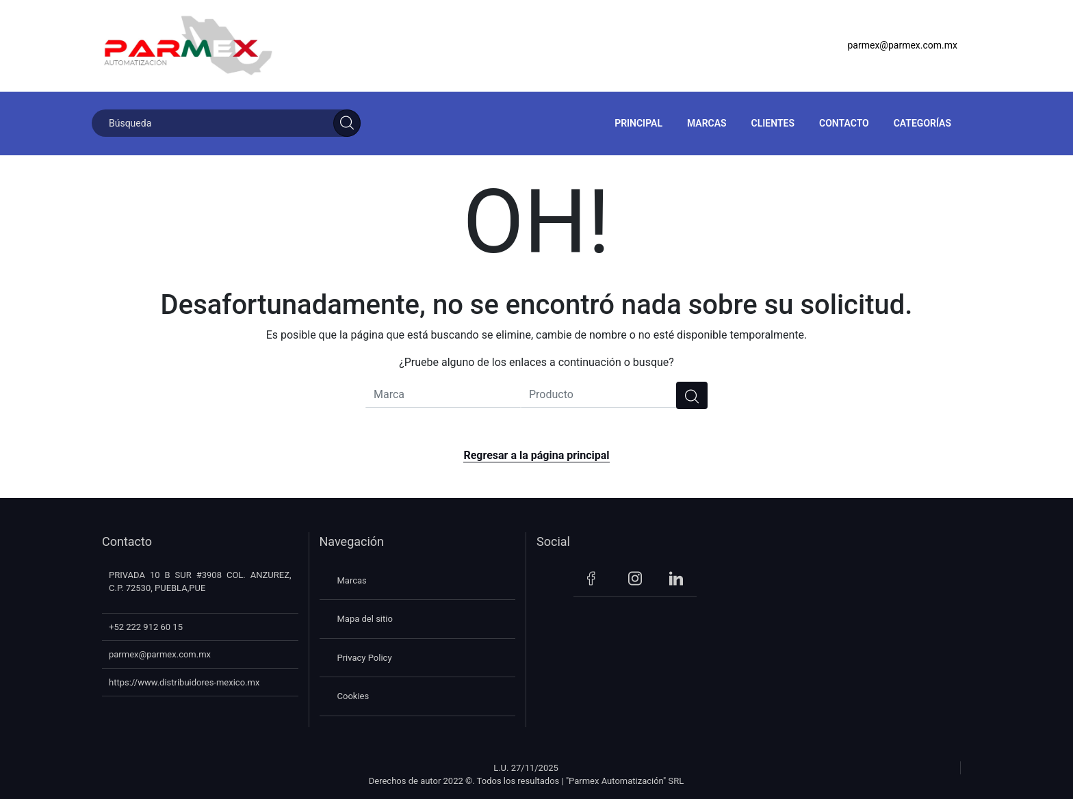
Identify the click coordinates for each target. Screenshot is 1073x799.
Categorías (922, 123)
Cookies (353, 696)
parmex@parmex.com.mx (902, 45)
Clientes (772, 123)
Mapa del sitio (365, 619)
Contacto (844, 123)
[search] (692, 395)
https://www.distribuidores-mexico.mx (184, 682)
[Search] (347, 123)
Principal (638, 123)
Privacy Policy (364, 658)
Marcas (707, 123)
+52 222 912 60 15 (146, 627)
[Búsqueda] (226, 123)
